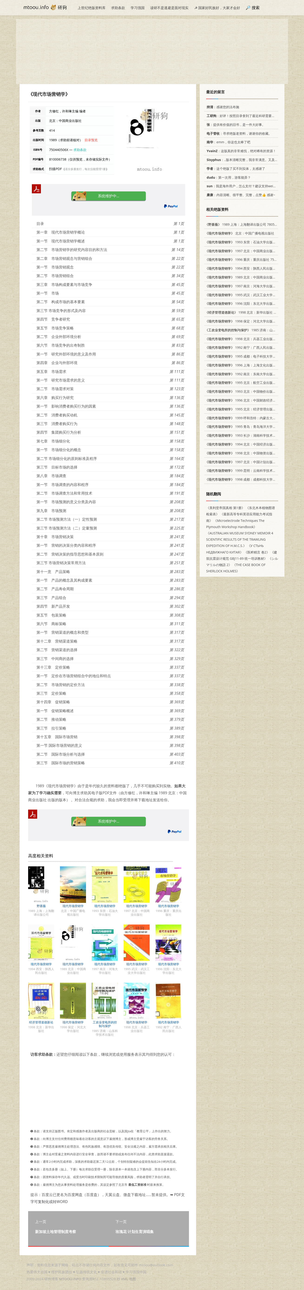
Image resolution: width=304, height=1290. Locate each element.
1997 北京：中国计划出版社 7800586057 (250, 462)
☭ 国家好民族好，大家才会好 (217, 7)
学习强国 (138, 7)
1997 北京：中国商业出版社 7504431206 (250, 251)
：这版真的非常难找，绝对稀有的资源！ (240, 151)
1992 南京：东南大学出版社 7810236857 (250, 374)
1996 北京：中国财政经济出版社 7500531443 (253, 400)
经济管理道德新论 (41, 1022)
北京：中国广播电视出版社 (239, 233)
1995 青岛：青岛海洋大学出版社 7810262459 (253, 426)
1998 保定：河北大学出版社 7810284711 (250, 321)
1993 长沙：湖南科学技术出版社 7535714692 (253, 435)
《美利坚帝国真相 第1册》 (225, 508)
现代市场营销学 (73, 906)
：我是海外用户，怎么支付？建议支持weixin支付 (244, 186)
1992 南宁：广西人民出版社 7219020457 (250, 347)
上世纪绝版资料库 (92, 7)
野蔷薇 (41, 906)
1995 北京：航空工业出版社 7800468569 (250, 382)
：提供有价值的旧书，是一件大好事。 (235, 124)
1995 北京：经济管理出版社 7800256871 (250, 409)
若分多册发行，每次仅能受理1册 (85, 169)
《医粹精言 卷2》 (257, 552)
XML (124, 1279)
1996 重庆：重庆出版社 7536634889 (247, 259)
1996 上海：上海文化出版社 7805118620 (250, 365)
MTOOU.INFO (70, 1279)
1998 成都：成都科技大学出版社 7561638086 (253, 479)
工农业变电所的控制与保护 (105, 1024)
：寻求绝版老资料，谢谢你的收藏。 (238, 133)
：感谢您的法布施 (222, 107)
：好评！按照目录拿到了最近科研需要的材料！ (245, 116)
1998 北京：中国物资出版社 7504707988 (250, 453)
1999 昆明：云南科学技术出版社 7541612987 (253, 470)
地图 (132, 1279)
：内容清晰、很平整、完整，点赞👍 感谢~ (240, 195)
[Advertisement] (152, 51)
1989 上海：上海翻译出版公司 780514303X (245, 224)
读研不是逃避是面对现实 (169, 7)
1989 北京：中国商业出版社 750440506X (250, 277)
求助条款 (118, 7)
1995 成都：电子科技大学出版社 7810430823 (253, 356)
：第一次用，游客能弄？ (228, 177)
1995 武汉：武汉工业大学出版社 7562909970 (253, 295)
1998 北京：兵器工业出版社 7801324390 (250, 339)
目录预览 (91, 140)
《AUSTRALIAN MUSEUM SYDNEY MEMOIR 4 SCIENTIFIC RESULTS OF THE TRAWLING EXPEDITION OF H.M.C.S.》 (239, 539)
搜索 (256, 7)
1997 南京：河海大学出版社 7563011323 (250, 286)
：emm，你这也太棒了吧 (227, 142)
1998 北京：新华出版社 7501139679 (248, 312)
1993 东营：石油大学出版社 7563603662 (250, 242)
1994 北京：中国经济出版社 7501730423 (250, 444)
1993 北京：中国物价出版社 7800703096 (250, 391)
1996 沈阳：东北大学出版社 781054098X (250, 303)
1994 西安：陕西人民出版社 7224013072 (250, 268)
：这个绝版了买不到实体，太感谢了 (235, 168)
